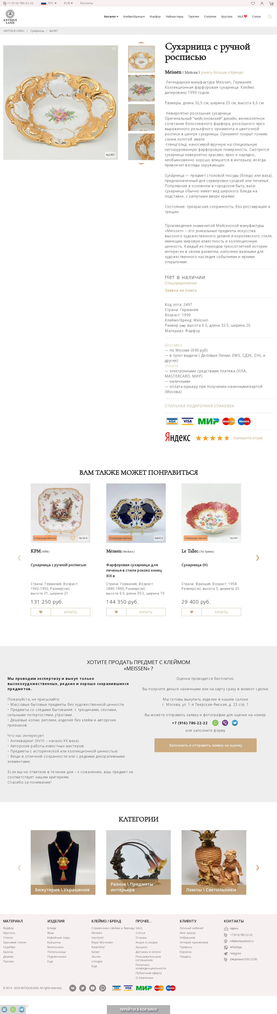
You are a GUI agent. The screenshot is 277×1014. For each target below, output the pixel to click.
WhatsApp (233, 959)
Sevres (96, 968)
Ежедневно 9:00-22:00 (240, 971)
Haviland (97, 949)
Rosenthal (98, 958)
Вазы (50, 944)
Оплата (171, 365)
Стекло (8, 949)
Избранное (187, 949)
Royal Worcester (102, 954)
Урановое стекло (14, 954)
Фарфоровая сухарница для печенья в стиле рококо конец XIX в (136, 577)
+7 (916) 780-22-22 (190, 734)
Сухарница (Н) (196, 571)
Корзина (186, 963)
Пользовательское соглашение (148, 969)
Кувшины (54, 954)
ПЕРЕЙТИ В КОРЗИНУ (138, 1009)
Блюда (51, 939)
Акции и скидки (147, 954)
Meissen (182, 72)
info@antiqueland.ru (238, 953)
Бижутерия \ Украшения (62, 901)
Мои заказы (188, 944)
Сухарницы (37, 31)
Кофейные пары (58, 949)
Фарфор (155, 16)
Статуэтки (210, 16)
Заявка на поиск (181, 290)
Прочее (8, 973)
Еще (50, 973)
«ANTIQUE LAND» (13, 31)
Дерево (8, 968)
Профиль (186, 958)
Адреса (231, 940)
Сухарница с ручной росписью (61, 571)
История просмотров (194, 954)
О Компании (144, 989)
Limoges (97, 973)
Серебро (9, 958)
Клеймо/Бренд (134, 16)
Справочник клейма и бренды (113, 939)
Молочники (55, 958)
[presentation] (19, 562)
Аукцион (142, 958)
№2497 (53, 31)
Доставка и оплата (148, 963)
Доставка (173, 345)
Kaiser (96, 963)
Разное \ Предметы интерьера (132, 898)
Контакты (86, 3)
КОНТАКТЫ (234, 932)
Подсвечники (56, 968)
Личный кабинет (192, 939)
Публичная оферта (149, 984)
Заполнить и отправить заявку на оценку (205, 756)
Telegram (232, 965)
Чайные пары (174, 16)
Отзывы (141, 949)
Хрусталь (227, 16)
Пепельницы (56, 963)
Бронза (8, 963)
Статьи (256, 16)
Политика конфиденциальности (151, 978)
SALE (242, 16)
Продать (185, 968)
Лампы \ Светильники (211, 901)
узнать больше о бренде (222, 72)
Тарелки (193, 16)
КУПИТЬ (74, 623)
